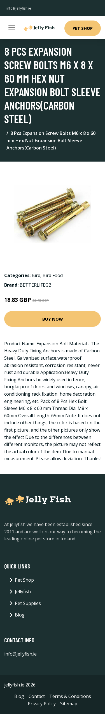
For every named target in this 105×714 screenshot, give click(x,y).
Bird (36, 275)
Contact (37, 696)
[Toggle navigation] (11, 27)
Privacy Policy (42, 704)
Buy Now (52, 319)
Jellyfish (23, 591)
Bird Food (53, 275)
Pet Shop (83, 28)
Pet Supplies (28, 603)
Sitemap (68, 704)
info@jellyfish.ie (18, 8)
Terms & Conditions (70, 696)
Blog (20, 615)
